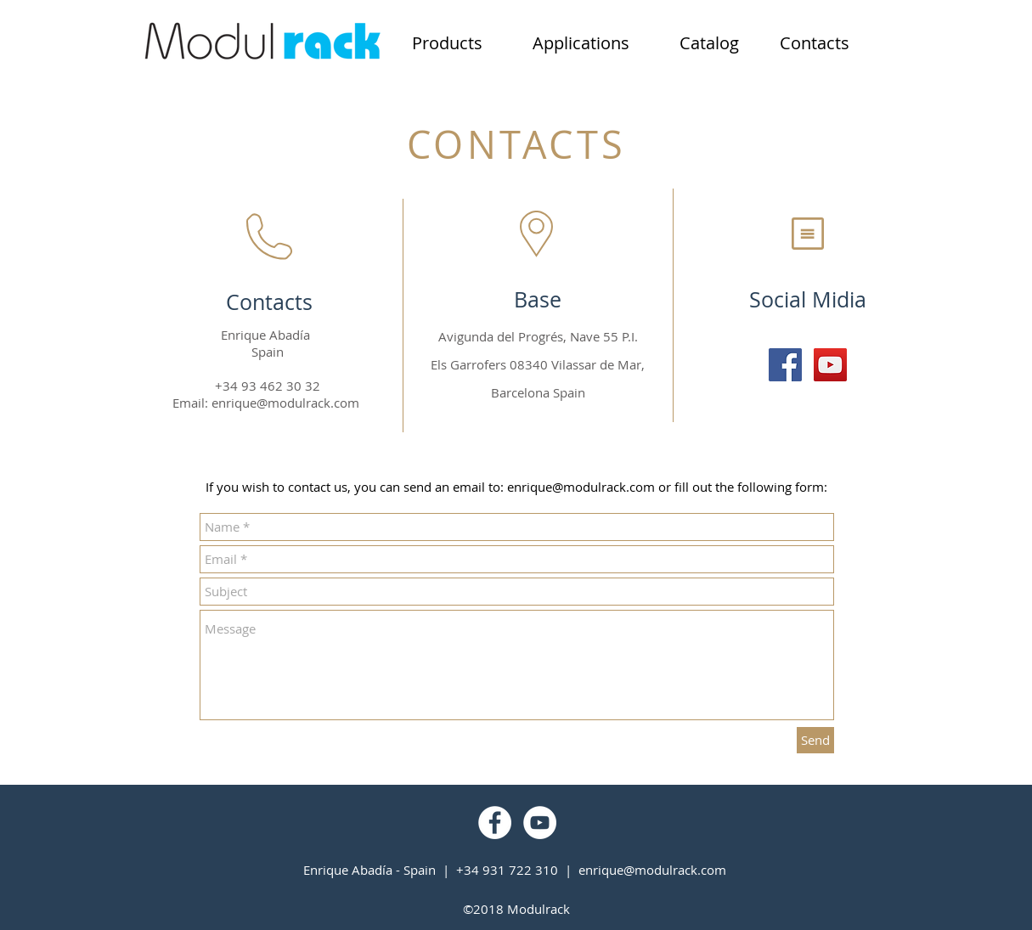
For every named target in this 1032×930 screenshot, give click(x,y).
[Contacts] (814, 43)
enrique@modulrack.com (285, 402)
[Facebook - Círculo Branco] (494, 822)
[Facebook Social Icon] (785, 364)
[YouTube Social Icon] (830, 364)
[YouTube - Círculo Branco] (539, 822)
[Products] (447, 43)
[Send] (815, 740)
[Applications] (581, 43)
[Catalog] (709, 43)
